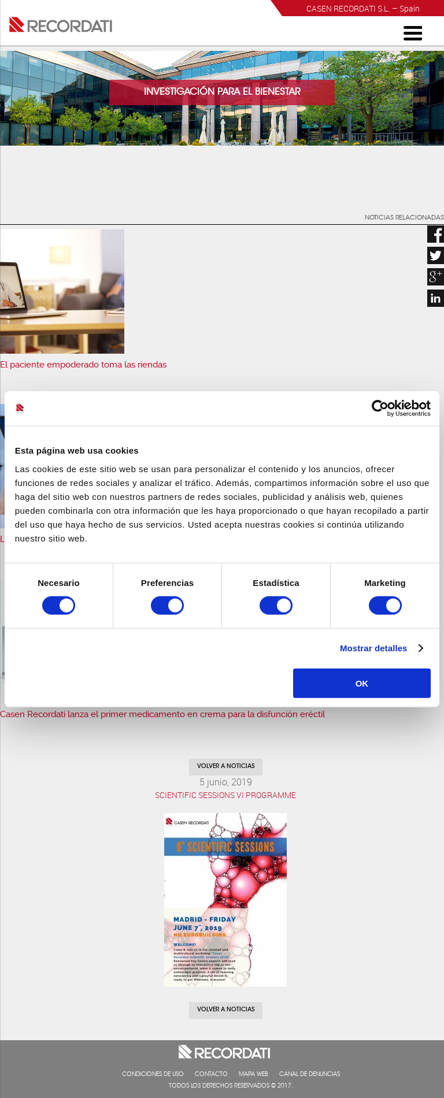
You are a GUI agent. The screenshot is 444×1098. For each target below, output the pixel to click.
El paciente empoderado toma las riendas (83, 364)
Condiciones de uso (153, 1075)
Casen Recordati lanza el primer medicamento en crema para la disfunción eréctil (162, 714)
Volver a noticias (225, 767)
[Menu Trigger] (413, 32)
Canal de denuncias (309, 1075)
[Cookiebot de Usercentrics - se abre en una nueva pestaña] (380, 408)
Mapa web (253, 1075)
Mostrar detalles (374, 648)
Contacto (211, 1075)
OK (362, 683)
